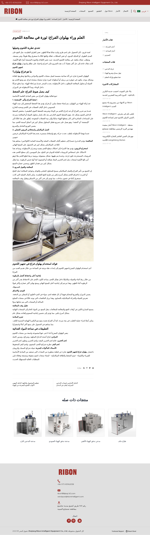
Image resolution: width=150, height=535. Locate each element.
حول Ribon (109, 11)
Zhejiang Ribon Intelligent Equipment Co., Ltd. (49, 531)
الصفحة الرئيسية (70, 11)
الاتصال (125, 11)
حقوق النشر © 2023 (20, 531)
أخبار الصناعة (56, 19)
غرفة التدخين (108, 69)
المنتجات (82, 11)
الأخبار (118, 11)
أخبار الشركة (108, 47)
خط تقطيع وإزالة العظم (111, 77)
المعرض (106, 55)
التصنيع (90, 11)
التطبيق (99, 11)
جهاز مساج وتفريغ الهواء (111, 73)
